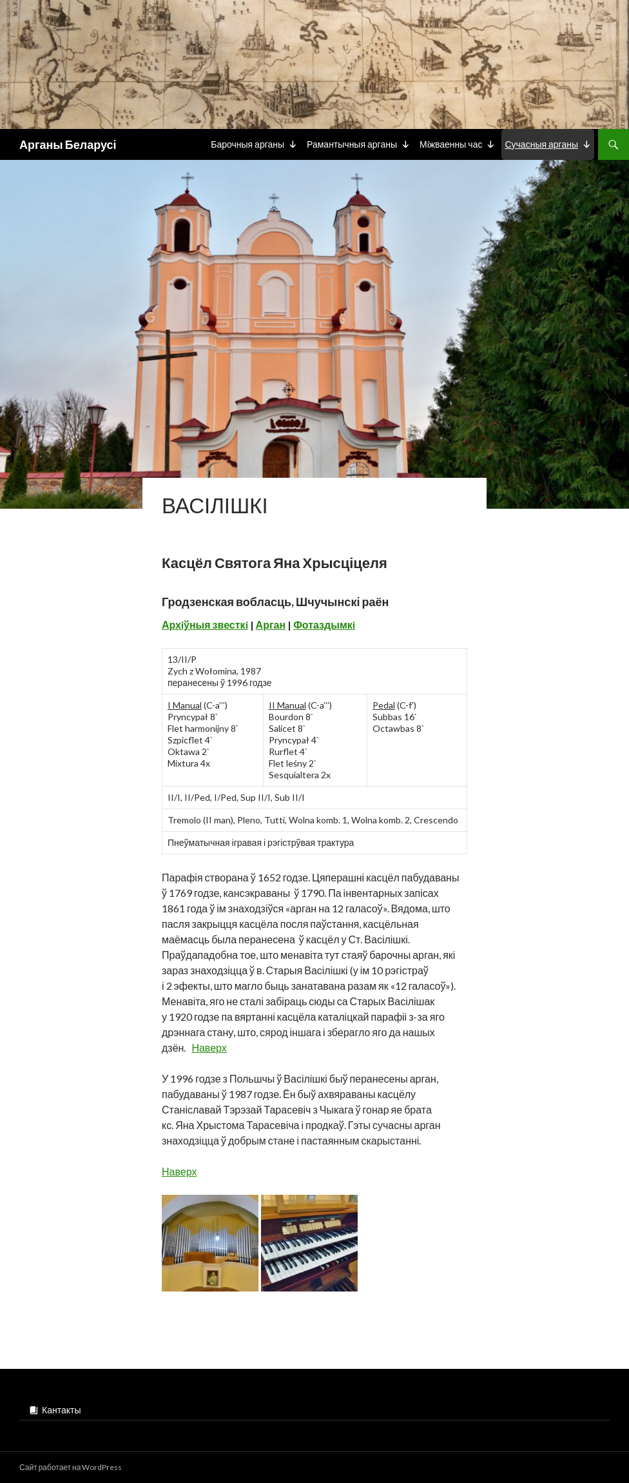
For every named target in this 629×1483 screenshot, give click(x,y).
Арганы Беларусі (67, 144)
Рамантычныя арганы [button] (352, 144)
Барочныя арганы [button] (247, 144)
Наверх (208, 1047)
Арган (271, 624)
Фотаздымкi (324, 624)
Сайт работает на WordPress (70, 1467)
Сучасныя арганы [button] (541, 144)
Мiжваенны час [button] (451, 144)
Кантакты (61, 1409)
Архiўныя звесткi (205, 624)
